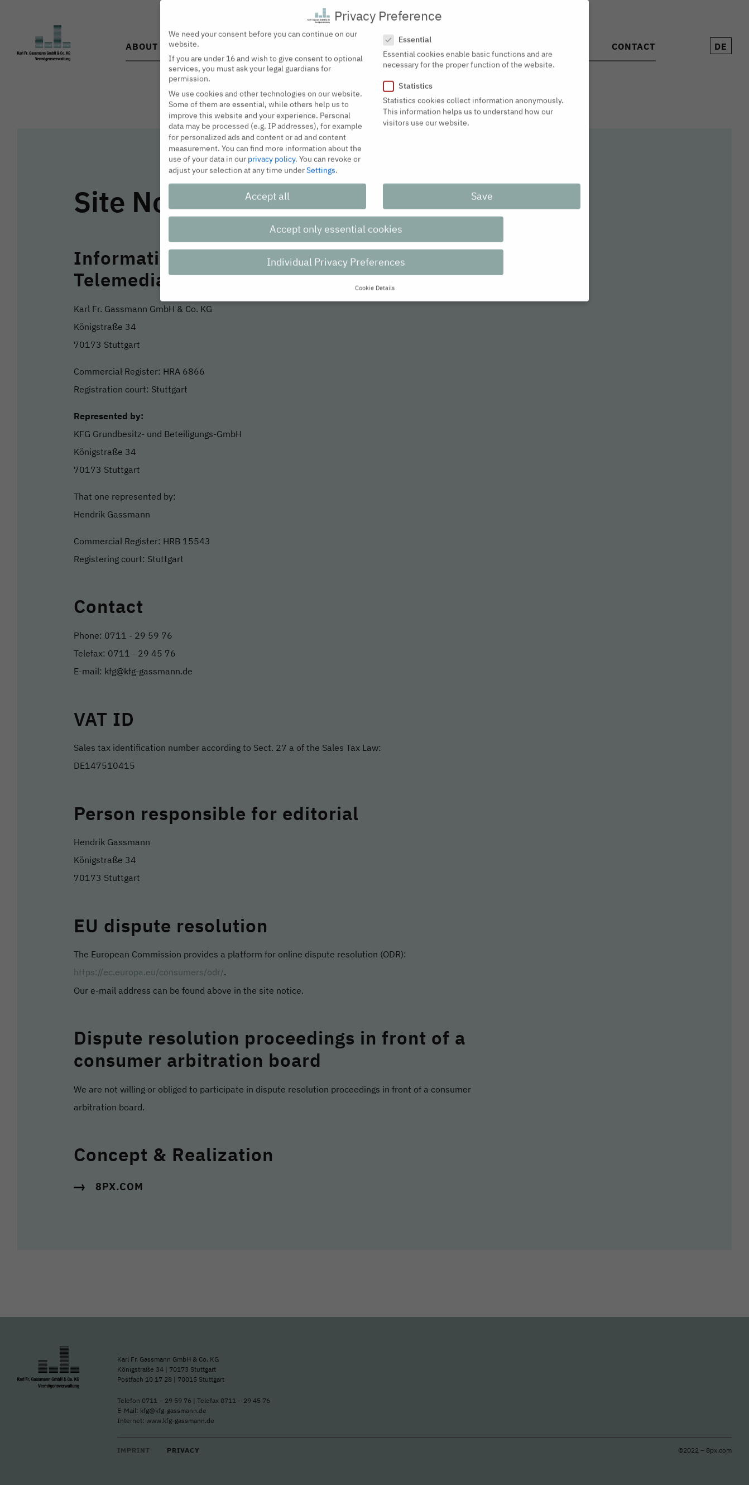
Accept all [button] (267, 187)
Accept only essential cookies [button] (336, 220)
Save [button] (482, 187)
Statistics (411, 78)
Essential (411, 31)
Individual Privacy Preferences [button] (336, 253)
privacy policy (271, 151)
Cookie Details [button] (375, 280)
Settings (320, 161)
